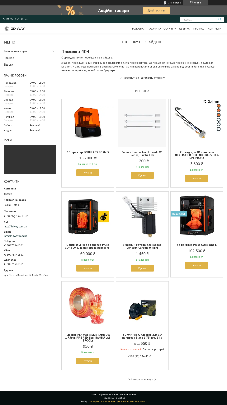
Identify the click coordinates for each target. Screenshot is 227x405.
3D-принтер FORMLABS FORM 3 (88, 152)
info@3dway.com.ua (15, 236)
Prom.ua (131, 394)
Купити (88, 172)
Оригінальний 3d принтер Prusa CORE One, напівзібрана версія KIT (88, 246)
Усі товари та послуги (141, 379)
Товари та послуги (160, 28)
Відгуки (8, 64)
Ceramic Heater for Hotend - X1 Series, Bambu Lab (142, 153)
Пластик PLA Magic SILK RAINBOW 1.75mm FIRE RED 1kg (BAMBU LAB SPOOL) (88, 337)
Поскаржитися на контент (102, 401)
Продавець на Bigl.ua (113, 397)
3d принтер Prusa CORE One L (197, 244)
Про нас (198, 28)
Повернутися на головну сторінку (144, 78)
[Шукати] (219, 19)
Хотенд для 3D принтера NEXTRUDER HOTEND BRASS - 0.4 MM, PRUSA (197, 155)
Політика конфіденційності (132, 401)
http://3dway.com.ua (15, 226)
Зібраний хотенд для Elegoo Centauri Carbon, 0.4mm (142, 246)
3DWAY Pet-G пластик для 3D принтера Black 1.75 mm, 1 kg (142, 336)
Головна (138, 28)
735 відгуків (174, 2)
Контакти (214, 28)
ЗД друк (184, 28)
